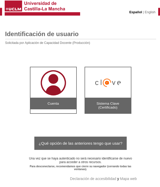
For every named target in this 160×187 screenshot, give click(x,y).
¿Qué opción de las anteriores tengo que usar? (81, 143)
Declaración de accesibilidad (93, 179)
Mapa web (128, 179)
